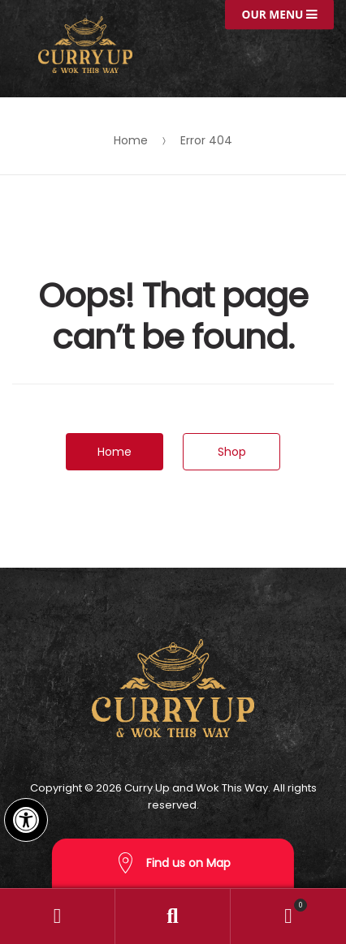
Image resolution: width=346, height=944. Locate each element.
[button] (26, 820)
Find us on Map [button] (173, 863)
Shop (232, 452)
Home (131, 140)
